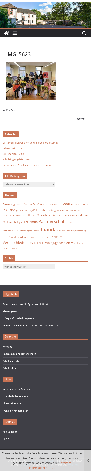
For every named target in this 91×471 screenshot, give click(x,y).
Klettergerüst (10, 311)
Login (6, 439)
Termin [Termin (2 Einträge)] (45, 237)
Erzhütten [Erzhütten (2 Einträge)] (38, 204)
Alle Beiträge (10, 431)
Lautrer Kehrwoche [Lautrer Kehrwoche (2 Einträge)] (14, 215)
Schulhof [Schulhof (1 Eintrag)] (61, 231)
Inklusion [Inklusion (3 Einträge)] (9, 210)
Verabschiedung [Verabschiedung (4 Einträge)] (16, 242)
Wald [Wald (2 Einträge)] (41, 243)
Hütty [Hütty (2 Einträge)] (84, 204)
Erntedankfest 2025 (14, 153)
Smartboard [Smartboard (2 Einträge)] (16, 237)
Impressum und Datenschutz (19, 353)
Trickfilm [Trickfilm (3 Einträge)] (56, 237)
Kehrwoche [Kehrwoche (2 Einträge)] (39, 210)
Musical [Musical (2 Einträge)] (84, 215)
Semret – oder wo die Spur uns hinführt (25, 304)
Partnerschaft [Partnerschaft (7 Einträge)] (52, 221)
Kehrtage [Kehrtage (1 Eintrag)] (29, 210)
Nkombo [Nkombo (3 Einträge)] (32, 222)
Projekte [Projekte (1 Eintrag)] (70, 222)
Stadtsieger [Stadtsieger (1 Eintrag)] (35, 237)
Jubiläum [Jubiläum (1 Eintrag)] (20, 210)
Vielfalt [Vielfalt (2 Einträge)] (34, 243)
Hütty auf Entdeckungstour (18, 318)
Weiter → (82, 118)
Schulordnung (11, 368)
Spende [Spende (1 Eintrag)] (27, 237)
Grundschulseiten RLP (15, 396)
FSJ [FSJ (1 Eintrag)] (46, 204)
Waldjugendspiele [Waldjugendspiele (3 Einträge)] (58, 243)
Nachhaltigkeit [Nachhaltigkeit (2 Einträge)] (16, 222)
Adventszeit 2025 (12, 148)
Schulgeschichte (12, 361)
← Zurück (9, 110)
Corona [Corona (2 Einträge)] (28, 204)
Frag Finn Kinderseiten (15, 410)
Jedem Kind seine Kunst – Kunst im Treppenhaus (30, 325)
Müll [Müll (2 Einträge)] (5, 222)
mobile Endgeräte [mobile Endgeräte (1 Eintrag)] (57, 215)
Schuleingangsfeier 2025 (16, 159)
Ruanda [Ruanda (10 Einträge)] (48, 229)
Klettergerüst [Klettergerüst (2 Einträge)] (54, 210)
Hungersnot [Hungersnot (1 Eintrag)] (75, 204)
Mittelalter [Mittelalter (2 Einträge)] (43, 215)
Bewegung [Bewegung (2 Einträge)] (9, 204)
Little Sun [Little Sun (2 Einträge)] (30, 215)
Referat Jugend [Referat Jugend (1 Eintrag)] (25, 231)
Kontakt (7, 346)
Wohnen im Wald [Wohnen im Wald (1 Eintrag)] (10, 248)
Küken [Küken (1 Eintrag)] (65, 210)
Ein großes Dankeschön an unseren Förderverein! (30, 142)
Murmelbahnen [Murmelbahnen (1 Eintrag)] (72, 215)
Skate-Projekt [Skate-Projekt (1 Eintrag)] (72, 231)
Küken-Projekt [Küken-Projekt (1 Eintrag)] (75, 210)
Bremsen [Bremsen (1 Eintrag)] (19, 204)
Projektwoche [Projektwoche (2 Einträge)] (10, 230)
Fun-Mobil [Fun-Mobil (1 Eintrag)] (52, 204)
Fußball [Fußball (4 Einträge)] (64, 204)
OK (53, 468)
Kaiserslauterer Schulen (16, 389)
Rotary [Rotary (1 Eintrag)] (36, 231)
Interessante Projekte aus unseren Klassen (27, 165)
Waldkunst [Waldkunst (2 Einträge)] (77, 243)
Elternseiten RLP (12, 403)
